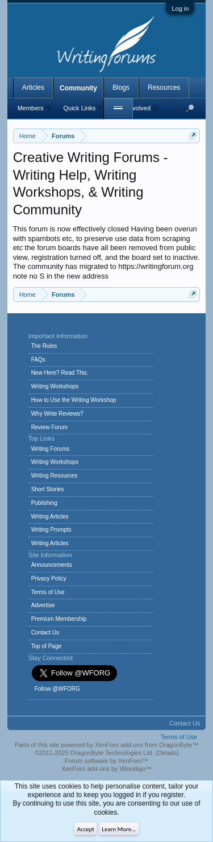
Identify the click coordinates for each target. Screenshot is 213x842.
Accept (85, 829)
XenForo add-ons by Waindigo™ (106, 768)
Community (78, 88)
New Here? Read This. (60, 373)
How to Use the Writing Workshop (73, 400)
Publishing (44, 503)
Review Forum (49, 427)
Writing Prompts (51, 529)
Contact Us (45, 632)
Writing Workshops (55, 386)
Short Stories (47, 489)
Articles (33, 88)
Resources (164, 88)
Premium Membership (59, 619)
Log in (180, 8)
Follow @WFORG (57, 689)
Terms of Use (48, 592)
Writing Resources (54, 475)
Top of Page (46, 646)
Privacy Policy (48, 578)
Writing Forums (50, 449)
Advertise (43, 605)
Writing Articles (50, 516)
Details (167, 752)
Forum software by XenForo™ (106, 760)
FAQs (38, 359)
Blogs (121, 88)
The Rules (44, 346)
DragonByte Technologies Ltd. (112, 752)
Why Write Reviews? (57, 413)
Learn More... (119, 829)
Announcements (51, 565)
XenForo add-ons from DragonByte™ (146, 744)
